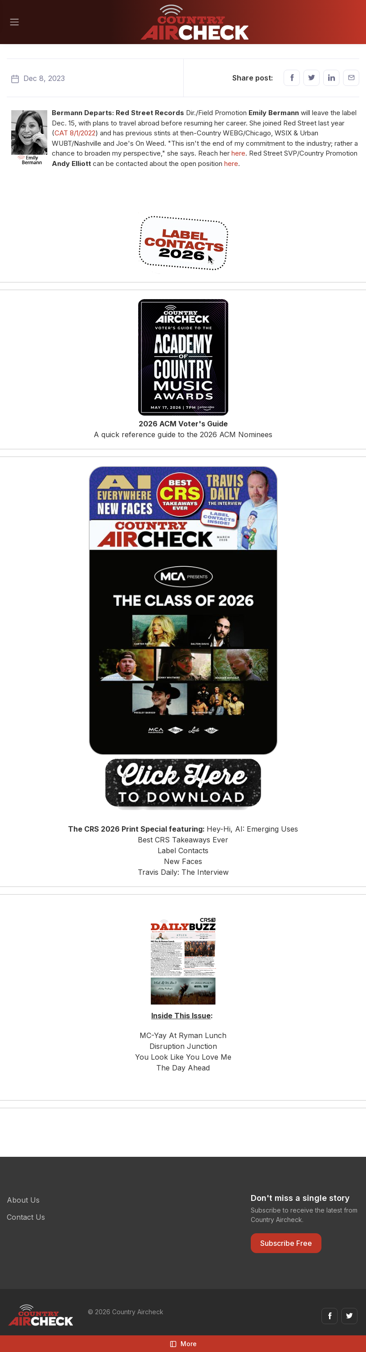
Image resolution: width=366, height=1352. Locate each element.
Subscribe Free (286, 1243)
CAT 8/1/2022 (74, 133)
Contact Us (26, 1217)
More (183, 1344)
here (238, 153)
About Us (23, 1199)
